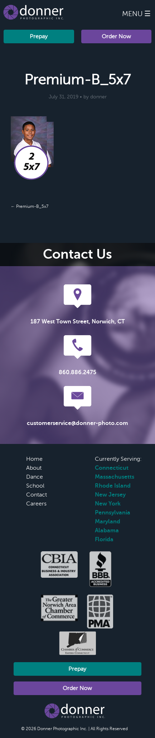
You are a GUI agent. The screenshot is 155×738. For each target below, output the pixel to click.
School (35, 486)
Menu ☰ (136, 14)
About (34, 468)
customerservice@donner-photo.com (77, 423)
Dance (34, 477)
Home (34, 459)
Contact (36, 495)
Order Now (116, 36)
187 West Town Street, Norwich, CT (77, 321)
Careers (36, 503)
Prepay (39, 36)
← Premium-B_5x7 (29, 206)
